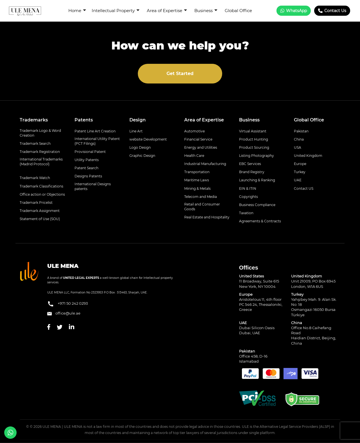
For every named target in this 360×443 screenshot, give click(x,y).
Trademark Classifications (41, 186)
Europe (300, 164)
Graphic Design (142, 155)
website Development (148, 139)
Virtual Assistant (252, 131)
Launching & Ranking (257, 180)
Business (205, 10)
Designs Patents (88, 176)
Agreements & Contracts (260, 221)
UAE (298, 180)
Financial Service (198, 139)
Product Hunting (253, 139)
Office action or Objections (42, 194)
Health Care (194, 155)
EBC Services (250, 164)
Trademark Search (35, 143)
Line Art (136, 131)
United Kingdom (308, 155)
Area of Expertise (167, 10)
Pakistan (301, 131)
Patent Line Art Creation (95, 131)
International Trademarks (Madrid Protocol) (41, 161)
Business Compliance (257, 205)
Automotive (194, 131)
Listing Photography (256, 155)
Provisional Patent (90, 152)
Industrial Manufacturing (205, 164)
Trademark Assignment (40, 211)
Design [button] (137, 120)
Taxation (246, 213)
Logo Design (140, 147)
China (299, 139)
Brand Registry (251, 172)
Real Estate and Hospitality (207, 217)
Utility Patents (87, 160)
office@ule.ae (63, 313)
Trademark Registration (40, 152)
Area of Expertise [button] (204, 120)
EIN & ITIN (247, 188)
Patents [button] (84, 120)
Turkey (299, 172)
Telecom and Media (200, 197)
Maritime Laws (196, 180)
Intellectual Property (116, 10)
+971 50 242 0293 (67, 303)
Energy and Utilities (200, 147)
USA (297, 147)
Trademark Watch (35, 178)
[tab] (43, 120)
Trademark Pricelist (36, 202)
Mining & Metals (197, 188)
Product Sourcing (254, 147)
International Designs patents (93, 186)
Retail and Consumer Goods (202, 206)
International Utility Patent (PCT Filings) (97, 141)
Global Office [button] (309, 120)
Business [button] (249, 120)
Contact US (303, 188)
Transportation (197, 172)
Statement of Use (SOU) (40, 219)
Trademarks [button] (34, 120)
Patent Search (86, 168)
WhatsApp (293, 10)
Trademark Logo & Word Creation (40, 132)
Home (77, 10)
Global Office (238, 10)
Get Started (180, 73)
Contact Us (332, 10)
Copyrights (248, 197)
